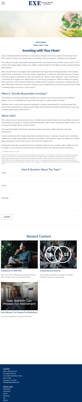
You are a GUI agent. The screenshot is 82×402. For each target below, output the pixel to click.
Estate (5, 393)
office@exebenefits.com (11, 382)
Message (5, 198)
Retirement (6, 389)
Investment (6, 391)
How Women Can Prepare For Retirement (19, 312)
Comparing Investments (50, 270)
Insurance (6, 396)
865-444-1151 (12, 371)
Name (4, 173)
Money (5, 400)
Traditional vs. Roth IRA (11, 270)
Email (4, 185)
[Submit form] (7, 217)
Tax (4, 398)
